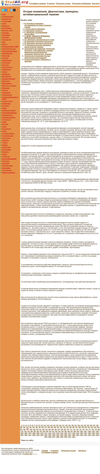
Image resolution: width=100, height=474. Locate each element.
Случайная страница (37, 3)
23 (82, 425)
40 (55, 427)
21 (76, 425)
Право (4, 108)
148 (57, 437)
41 (58, 427)
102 (89, 431)
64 (49, 429)
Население (6, 92)
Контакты (96, 3)
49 (83, 427)
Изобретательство (9, 49)
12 (48, 425)
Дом (3, 42)
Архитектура (6, 19)
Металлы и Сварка (9, 86)
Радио (4, 122)
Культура (5, 65)
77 (90, 429)
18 (66, 425)
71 (71, 429)
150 (65, 437)
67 (59, 429)
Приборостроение (8, 110)
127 (29, 435)
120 (81, 433)
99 (78, 431)
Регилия (5, 124)
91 (53, 431)
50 (86, 427)
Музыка (5, 90)
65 (53, 429)
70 (68, 429)
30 (24, 427)
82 (25, 431)
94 (62, 431)
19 (69, 425)
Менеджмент (7, 83)
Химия (4, 154)
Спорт (4, 131)
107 (29, 433)
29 (21, 427)
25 (88, 425)
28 (97, 425)
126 (25, 435)
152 (73, 437)
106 (25, 433)
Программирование (9, 113)
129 (37, 435)
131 (45, 435)
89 (47, 431)
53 (95, 427)
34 (36, 427)
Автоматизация (7, 17)
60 (37, 429)
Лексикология (7, 67)
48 (80, 427)
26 (91, 425)
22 (79, 425)
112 (49, 433)
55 (21, 429)
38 (49, 427)
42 (61, 427)
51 (89, 427)
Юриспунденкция (8, 172)
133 (53, 435)
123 (93, 433)
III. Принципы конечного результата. (38, 43)
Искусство (6, 56)
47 (76, 427)
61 (40, 429)
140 (81, 435)
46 (73, 427)
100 (81, 431)
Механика (5, 88)
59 (34, 429)
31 (27, 427)
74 (80, 429)
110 (41, 433)
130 (41, 435)
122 (89, 433)
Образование (7, 95)
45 (70, 427)
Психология (6, 120)
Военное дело (7, 30)
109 (37, 433)
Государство (6, 40)
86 (38, 431)
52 (92, 427)
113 (53, 433)
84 (32, 431)
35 (39, 427)
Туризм (4, 143)
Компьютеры (6, 60)
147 (53, 437)
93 (59, 431)
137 (69, 435)
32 (30, 427)
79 (96, 429)
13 (51, 425)
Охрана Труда (7, 101)
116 (65, 433)
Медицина (6, 81)
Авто (4, 14)
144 (97, 435)
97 (72, 431)
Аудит (4, 23)
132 (49, 435)
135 (61, 435)
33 (33, 427)
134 (57, 435)
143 (93, 435)
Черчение (5, 161)
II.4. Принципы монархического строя (39, 40)
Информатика (7, 53)
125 (22, 435)
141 (85, 435)
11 (45, 425)
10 (42, 425)
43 (64, 427)
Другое (4, 44)
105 (22, 433)
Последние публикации (81, 3)
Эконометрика (7, 166)
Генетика (5, 33)
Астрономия (6, 21)
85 (35, 431)
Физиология (6, 147)
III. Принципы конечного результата (38, 41)
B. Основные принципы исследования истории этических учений (37, 25)
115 (61, 433)
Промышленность (8, 117)
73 (77, 429)
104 (97, 431)
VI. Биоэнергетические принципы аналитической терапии (37, 46)
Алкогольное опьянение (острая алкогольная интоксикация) (37, 57)
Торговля (5, 140)
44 (67, 427)
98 (75, 431)
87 (41, 431)
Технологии (6, 138)
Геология (5, 37)
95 (65, 431)
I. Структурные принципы (34, 29)
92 (56, 431)
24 (85, 425)
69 (65, 429)
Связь (4, 126)
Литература (6, 69)
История (5, 58)
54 (98, 427)
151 (69, 437)
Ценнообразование (9, 159)
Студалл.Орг (27, 454)
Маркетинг (6, 74)
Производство (7, 115)
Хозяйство (6, 156)
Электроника (7, 170)
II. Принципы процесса (33, 31)
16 (60, 425)
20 (72, 425)
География (6, 35)
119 (77, 433)
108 (33, 433)
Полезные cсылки (63, 3)
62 (43, 429)
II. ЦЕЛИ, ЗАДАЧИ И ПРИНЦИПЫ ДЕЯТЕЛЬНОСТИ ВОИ (37, 37)
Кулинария (6, 63)
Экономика (6, 168)
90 (50, 431)
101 (85, 431)
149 (61, 437)
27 (94, 425)
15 (57, 425)
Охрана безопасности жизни (10, 98)
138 (73, 435)
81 (22, 431)
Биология (5, 26)
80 (99, 429)
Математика (6, 76)
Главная (44, 450)
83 (28, 431)
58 (31, 429)
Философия (6, 149)
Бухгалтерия (6, 28)
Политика (5, 106)
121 (85, 433)
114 (57, 433)
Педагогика (6, 103)
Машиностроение (8, 79)
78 (93, 429)
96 (69, 431)
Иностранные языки (9, 51)
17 (63, 425)
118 (73, 433)
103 (93, 431)
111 (45, 433)
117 (69, 433)
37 (46, 427)
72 (74, 429)
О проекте (51, 3)
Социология (6, 129)
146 (49, 437)
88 (44, 431)
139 (77, 435)
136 (65, 435)
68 (62, 429)
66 (56, 429)
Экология (5, 163)
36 (43, 427)
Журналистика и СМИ (10, 46)
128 (33, 435)
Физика (4, 145)
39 (52, 427)
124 (97, 433)
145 (45, 437)
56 (24, 429)
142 (89, 435)
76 (86, 429)
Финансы (5, 152)
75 (83, 429)
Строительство (7, 136)
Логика (4, 72)
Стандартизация (8, 133)
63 (46, 429)
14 (54, 425)
